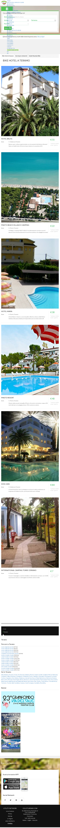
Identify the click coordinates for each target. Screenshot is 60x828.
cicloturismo (9, 769)
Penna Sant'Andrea (35, 680)
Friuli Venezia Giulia (14, 12)
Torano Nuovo (44, 681)
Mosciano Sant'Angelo (13, 680)
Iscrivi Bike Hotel (13, 50)
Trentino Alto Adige (14, 30)
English (29, 821)
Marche (10, 19)
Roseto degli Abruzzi (9, 681)
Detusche (34, 821)
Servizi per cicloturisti (21, 56)
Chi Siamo (10, 41)
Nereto (22, 680)
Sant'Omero (31, 681)
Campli (36, 675)
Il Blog (9, 46)
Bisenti (32, 675)
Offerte (9, 37)
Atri (19, 675)
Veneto (10, 35)
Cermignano (19, 677)
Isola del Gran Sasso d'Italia (32, 678)
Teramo (39, 681)
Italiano (24, 821)
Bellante (27, 675)
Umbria (9, 32)
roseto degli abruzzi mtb (7, 647)
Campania (10, 9)
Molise (9, 20)
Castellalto (37, 683)
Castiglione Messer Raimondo (50, 675)
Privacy (10, 814)
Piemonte (10, 22)
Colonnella (41, 677)
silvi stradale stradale (6, 667)
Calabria (10, 7)
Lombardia (11, 17)
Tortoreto (3, 683)
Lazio (9, 14)
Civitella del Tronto (27, 677)
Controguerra (47, 677)
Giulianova (21, 678)
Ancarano (11, 675)
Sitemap (10, 817)
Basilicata (11, 5)
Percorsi (10, 40)
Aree (8, 38)
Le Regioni (10, 819)
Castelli (40, 675)
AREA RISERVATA (10, 822)
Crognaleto (8, 678)
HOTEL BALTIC (7, 139)
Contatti (10, 45)
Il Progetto (11, 48)
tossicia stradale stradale (7, 668)
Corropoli (54, 677)
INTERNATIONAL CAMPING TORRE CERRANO (19, 571)
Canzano (22, 683)
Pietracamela (43, 680)
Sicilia (9, 27)
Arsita (15, 675)
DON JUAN (5, 484)
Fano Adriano (15, 678)
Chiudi (8, 0)
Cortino (3, 678)
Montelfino (43, 683)
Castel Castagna (29, 683)
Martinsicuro (42, 678)
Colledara (35, 677)
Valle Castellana (16, 683)
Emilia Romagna (12, 10)
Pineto (49, 680)
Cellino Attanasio (11, 677)
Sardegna (10, 25)
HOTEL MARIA (6, 311)
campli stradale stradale (7, 657)
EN (8, 51)
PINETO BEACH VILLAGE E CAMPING (15, 225)
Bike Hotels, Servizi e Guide (15, 2)
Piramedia (29, 817)
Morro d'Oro (4, 680)
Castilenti (3, 677)
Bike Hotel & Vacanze (8, 56)
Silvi (35, 681)
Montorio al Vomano (51, 678)
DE (8, 53)
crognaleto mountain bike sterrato (10, 654)
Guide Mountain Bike (34, 56)
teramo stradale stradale (7, 655)
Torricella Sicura (53, 681)
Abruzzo (10, 4)
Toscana (10, 28)
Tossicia (9, 683)
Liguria (10, 15)
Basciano (22, 675)
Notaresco (26, 680)
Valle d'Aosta (12, 33)
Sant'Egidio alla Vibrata (21, 681)
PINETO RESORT (7, 398)
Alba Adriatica (4, 675)
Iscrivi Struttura (10, 812)
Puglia (9, 23)
